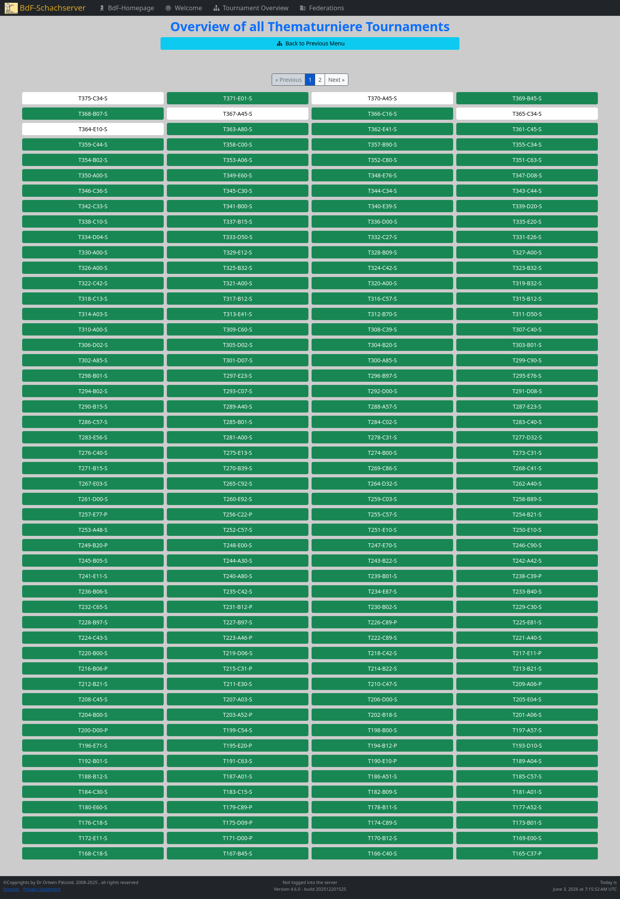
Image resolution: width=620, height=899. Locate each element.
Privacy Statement (42, 889)
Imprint (11, 889)
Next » (336, 79)
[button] (310, 43)
